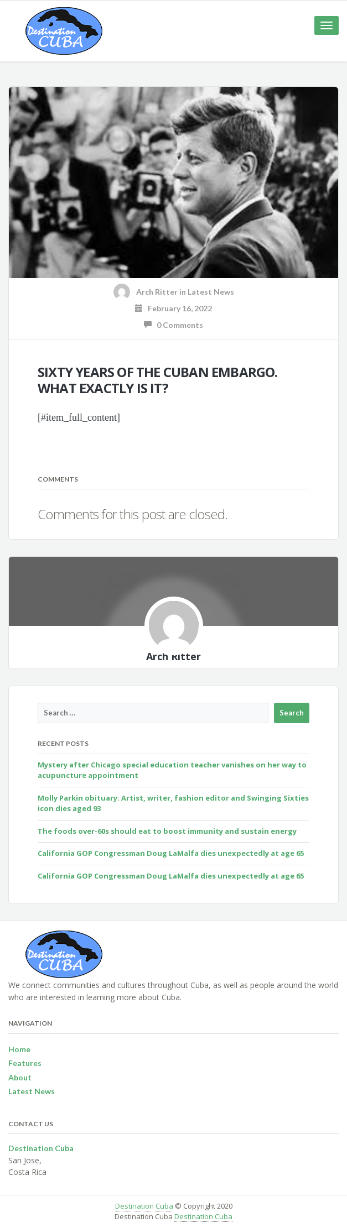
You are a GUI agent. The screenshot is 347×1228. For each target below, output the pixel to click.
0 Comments (173, 325)
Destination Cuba (144, 1206)
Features (25, 1063)
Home (19, 1049)
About (20, 1077)
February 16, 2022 (173, 308)
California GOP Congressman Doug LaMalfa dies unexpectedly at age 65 (171, 853)
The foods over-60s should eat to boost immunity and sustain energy (167, 831)
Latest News (211, 291)
